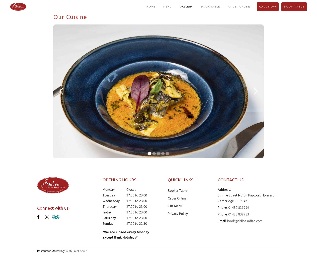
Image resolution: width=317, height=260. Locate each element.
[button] (61, 91)
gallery (186, 6)
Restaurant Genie (76, 251)
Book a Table (177, 190)
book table (210, 6)
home (151, 6)
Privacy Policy (178, 213)
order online (239, 6)
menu (167, 6)
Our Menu (175, 206)
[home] (18, 7)
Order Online (177, 198)
